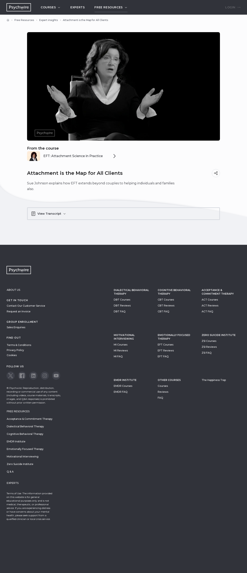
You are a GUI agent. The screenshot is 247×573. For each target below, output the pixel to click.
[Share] (216, 173)
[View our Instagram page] (45, 376)
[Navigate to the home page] (19, 7)
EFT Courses (165, 344)
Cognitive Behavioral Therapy (174, 292)
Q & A (10, 471)
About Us (13, 289)
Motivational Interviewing (124, 337)
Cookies (12, 355)
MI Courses (120, 344)
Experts (77, 7)
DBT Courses (122, 299)
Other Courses (169, 380)
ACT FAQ (207, 311)
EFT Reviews (166, 350)
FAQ (160, 397)
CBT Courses (166, 299)
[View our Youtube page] (56, 376)
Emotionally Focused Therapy (174, 337)
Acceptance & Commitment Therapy (218, 292)
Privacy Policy (15, 350)
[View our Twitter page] (11, 376)
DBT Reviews (122, 305)
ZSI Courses (209, 340)
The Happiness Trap (214, 380)
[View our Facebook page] (22, 376)
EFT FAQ (163, 356)
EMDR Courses (123, 385)
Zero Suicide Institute (20, 464)
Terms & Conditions (19, 345)
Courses (51, 7)
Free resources (110, 7)
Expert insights (48, 20)
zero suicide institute (219, 335)
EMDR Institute (125, 380)
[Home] (8, 20)
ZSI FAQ (207, 352)
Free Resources (24, 20)
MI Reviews (121, 350)
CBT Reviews (166, 305)
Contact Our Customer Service (26, 305)
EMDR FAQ (121, 391)
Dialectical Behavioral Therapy (131, 292)
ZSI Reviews (209, 346)
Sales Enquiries (16, 327)
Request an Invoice (19, 311)
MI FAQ (118, 356)
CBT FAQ (163, 311)
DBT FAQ (120, 311)
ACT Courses (210, 299)
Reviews (163, 391)
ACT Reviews (210, 305)
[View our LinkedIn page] (33, 376)
